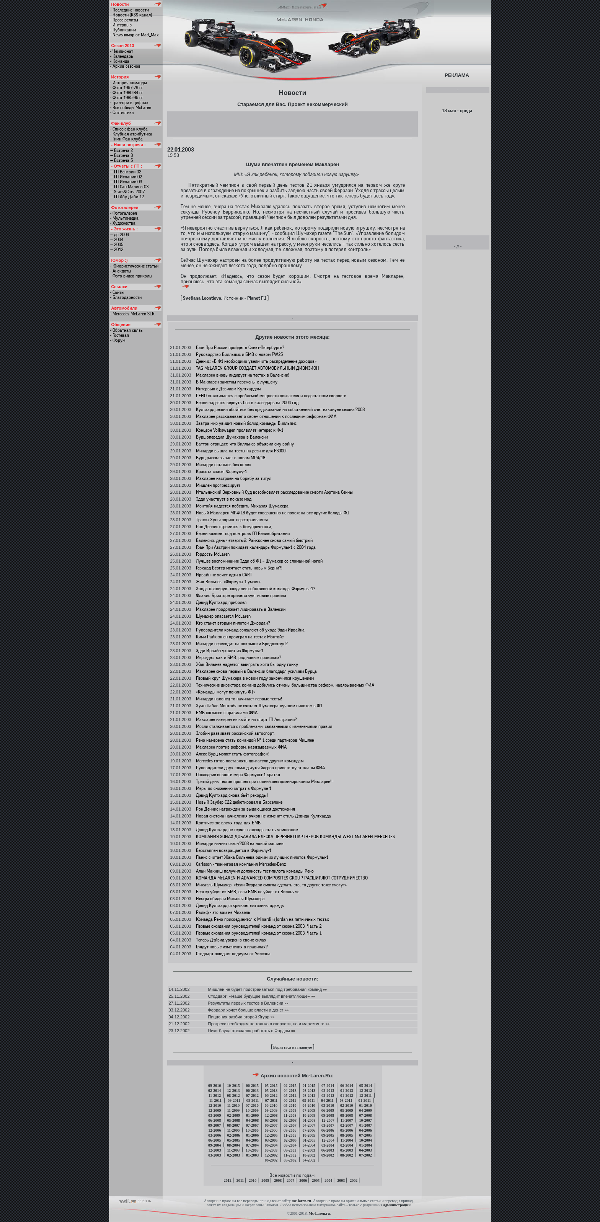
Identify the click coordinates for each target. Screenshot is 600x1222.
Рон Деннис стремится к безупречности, (234, 526)
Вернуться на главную (292, 1047)
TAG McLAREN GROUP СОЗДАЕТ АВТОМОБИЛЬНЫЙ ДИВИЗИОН (257, 368)
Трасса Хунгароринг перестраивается (232, 519)
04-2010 (308, 1105)
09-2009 (271, 1110)
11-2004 (347, 1140)
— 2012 (116, 249)
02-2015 (290, 1085)
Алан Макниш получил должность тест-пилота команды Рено (255, 871)
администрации (396, 1205)
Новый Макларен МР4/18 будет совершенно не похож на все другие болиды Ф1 (272, 513)
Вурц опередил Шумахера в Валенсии (232, 437)
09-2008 (327, 1115)
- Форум (117, 340)
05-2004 (290, 1145)
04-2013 (290, 1090)
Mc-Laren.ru (319, 1213)
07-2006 (308, 1130)
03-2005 (271, 1140)
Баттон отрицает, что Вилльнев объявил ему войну (245, 444)
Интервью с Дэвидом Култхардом (228, 389)
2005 (316, 1180)
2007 (290, 1180)
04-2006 (365, 1130)
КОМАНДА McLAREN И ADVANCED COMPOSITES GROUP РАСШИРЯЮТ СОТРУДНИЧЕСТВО (282, 878)
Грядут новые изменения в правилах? (232, 947)
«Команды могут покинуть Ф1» (225, 692)
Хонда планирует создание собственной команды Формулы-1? (255, 588)
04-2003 (365, 1150)
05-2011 (308, 1100)
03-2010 (327, 1105)
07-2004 (252, 1145)
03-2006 (214, 1135)
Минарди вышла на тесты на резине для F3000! (241, 451)
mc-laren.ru (301, 1201)
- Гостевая (119, 335)
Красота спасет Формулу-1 (221, 471)
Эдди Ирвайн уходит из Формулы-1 (229, 650)
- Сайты (117, 292)
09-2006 (271, 1130)
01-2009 (252, 1115)
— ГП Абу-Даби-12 (127, 196)
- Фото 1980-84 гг (126, 92)
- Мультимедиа (124, 218)
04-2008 (252, 1120)
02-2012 (327, 1095)
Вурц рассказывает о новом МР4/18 (230, 457)
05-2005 (233, 1140)
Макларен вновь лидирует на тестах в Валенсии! (242, 375)
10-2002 (308, 1155)
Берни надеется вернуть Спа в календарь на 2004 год (247, 402)
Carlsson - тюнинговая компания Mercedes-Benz (241, 864)
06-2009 (327, 1110)
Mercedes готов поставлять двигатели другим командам (249, 761)
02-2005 (290, 1140)
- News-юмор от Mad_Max (134, 35)
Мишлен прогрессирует (218, 485)
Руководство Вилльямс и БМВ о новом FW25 (239, 354)
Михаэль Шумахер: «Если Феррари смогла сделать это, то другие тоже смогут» (271, 885)
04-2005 (252, 1140)
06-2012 (271, 1095)
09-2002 (327, 1155)
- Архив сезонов (125, 66)
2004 (328, 1180)
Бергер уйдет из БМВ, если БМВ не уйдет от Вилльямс (247, 891)
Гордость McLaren (213, 554)
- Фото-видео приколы (131, 276)
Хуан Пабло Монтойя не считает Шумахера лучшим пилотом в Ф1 (259, 705)
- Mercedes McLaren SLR (132, 314)
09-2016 (214, 1085)
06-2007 (271, 1125)
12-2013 (233, 1090)
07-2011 (271, 1100)
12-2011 (365, 1095)
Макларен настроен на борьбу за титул (233, 478)
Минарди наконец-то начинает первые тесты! (239, 699)
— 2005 (116, 244)
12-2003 (214, 1150)
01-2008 (309, 1120)
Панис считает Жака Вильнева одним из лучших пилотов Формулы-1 (262, 857)
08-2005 (346, 1135)
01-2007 (365, 1125)
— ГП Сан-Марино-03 (129, 186)
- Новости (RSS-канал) (131, 15)
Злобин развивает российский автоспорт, (235, 733)
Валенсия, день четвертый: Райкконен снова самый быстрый (254, 540)
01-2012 (346, 1095)
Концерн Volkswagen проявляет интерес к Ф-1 (239, 430)
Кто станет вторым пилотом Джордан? (233, 623)
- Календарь (121, 56)
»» (324, 989)
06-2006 (327, 1130)
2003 (341, 1180)
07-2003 (308, 1150)
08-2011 (252, 1100)
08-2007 (233, 1125)
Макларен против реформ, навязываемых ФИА (241, 747)
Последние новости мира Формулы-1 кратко (238, 774)
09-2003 (271, 1150)
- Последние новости (129, 10)
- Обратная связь (126, 330)
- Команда (119, 61)
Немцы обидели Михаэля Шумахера (230, 898)
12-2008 (271, 1115)
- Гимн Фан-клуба (126, 139)
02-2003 (233, 1155)
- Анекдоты (120, 271)
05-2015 (271, 1085)
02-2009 (233, 1115)
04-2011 (327, 1100)
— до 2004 (119, 234)
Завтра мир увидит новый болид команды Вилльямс (246, 423)
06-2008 (214, 1120)
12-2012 (365, 1090)
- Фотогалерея (123, 213)
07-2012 (252, 1095)
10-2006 (252, 1130)
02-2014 (214, 1090)
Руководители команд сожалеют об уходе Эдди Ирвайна (250, 630)
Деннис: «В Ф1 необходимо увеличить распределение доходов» (256, 361)
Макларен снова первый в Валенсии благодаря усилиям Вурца (256, 671)
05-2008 (233, 1120)
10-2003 (252, 1150)
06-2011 (290, 1100)
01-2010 (365, 1105)
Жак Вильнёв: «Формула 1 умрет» (228, 581)
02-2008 (290, 1120)
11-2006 (233, 1130)
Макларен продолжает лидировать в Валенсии (240, 609)
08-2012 (233, 1095)
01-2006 (252, 1135)
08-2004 (233, 1145)
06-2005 (214, 1140)
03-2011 (346, 1100)
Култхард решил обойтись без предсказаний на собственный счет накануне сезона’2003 (280, 409)
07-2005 (365, 1135)
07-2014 (327, 1085)
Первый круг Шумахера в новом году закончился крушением (255, 678)
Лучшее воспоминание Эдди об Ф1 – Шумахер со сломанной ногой (259, 561)
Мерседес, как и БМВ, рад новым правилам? (238, 657)
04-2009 (365, 1110)
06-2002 (271, 1160)
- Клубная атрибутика (131, 134)
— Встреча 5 (121, 160)
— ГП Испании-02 (126, 177)
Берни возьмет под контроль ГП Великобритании (243, 533)
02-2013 (327, 1090)
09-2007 (214, 1125)
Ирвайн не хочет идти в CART (224, 575)
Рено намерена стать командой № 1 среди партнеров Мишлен (255, 740)
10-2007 (365, 1120)
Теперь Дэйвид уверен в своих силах (231, 940)
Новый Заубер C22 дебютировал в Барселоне (239, 802)
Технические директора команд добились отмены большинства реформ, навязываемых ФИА (285, 685)
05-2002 (290, 1160)
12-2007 (327, 1120)
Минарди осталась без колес (223, 464)
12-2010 (214, 1105)
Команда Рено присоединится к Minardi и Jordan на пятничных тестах (262, 919)
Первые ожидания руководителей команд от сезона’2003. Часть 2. (259, 926)
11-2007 (347, 1120)
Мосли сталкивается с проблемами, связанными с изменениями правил (264, 726)
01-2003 (252, 1155)
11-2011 (215, 1100)
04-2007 (309, 1125)
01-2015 (309, 1085)
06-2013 (252, 1090)
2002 (353, 1180)
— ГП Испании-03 (126, 181)
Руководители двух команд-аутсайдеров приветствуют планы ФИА (260, 767)
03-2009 (214, 1115)
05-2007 (290, 1125)
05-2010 (290, 1105)
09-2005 (327, 1135)
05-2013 (271, 1090)
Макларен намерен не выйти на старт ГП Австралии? (246, 719)
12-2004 (327, 1140)
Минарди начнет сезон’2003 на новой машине (239, 843)
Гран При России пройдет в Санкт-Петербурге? (240, 347)
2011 (240, 1180)
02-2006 (233, 1135)
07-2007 (252, 1125)
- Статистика (122, 112)
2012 (228, 1180)
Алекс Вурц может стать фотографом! (232, 754)
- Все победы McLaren (130, 107)
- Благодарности (126, 297)
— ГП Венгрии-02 (125, 172)
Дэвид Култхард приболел (221, 602)
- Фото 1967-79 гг (126, 87)
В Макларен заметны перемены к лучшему (236, 382)
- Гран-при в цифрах (129, 102)
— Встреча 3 (121, 155)
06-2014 (346, 1085)
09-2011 (234, 1100)
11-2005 (290, 1135)
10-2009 (252, 1110)
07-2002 (365, 1155)
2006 (303, 1180)
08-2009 (290, 1110)
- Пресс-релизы (124, 20)
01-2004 (365, 1145)
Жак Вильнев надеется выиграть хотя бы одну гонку (247, 664)
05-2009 (346, 1110)
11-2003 (233, 1150)
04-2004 (309, 1145)
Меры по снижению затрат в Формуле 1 (233, 788)
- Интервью (121, 25)
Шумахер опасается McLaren (223, 616)
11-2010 (233, 1105)
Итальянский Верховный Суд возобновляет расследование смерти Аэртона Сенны (274, 492)
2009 (265, 1180)
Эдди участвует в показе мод (223, 499)
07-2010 (252, 1105)
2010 (252, 1180)
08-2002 (346, 1155)
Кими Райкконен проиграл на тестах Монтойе (240, 637)
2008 (278, 1180)
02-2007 (346, 1125)
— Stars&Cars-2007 (127, 191)
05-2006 (346, 1130)
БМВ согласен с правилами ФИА (227, 712)
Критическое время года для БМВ (228, 823)
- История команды (128, 82)
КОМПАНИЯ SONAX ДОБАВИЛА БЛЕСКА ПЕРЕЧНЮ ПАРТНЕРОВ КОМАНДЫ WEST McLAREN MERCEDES (295, 836)
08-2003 (290, 1150)
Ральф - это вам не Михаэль (223, 912)
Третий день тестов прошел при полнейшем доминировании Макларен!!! (265, 781)
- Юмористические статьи (134, 266)
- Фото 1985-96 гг (126, 97)
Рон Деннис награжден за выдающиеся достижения (245, 809)
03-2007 (327, 1125)
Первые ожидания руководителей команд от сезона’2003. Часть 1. (259, 933)
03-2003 (214, 1155)
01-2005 (309, 1140)
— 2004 (116, 239)
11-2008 (290, 1115)
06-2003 (327, 1150)
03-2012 (309, 1095)
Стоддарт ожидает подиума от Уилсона (233, 953)
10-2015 (233, 1085)
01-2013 (346, 1090)
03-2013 (309, 1090)
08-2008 (346, 1115)
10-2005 (308, 1135)
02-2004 (346, 1145)
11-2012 (215, 1095)
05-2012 (290, 1095)
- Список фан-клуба (129, 129)
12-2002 (271, 1155)
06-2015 (252, 1085)
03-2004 (327, 1145)
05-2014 (365, 1085)
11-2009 (233, 1110)
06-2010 (271, 1105)
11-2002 (290, 1155)
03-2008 (271, 1120)
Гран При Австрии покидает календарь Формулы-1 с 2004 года (256, 547)
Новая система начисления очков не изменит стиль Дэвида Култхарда (263, 816)
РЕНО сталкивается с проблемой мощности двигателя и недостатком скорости (271, 395)
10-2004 (365, 1140)
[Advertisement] (292, 123)
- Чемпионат (121, 51)
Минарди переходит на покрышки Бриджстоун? (242, 643)
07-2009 (308, 1110)
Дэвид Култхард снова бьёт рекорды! (232, 795)
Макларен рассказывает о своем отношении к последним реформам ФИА (266, 416)
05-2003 (346, 1150)
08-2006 (290, 1130)
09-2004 (214, 1145)
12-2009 (214, 1110)
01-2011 (364, 1100)
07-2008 (365, 1115)
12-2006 (214, 1130)
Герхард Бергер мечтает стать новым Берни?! (239, 568)
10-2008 (308, 1115)
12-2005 (271, 1135)
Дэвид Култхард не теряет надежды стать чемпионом (247, 829)
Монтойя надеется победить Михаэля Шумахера (242, 506)
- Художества (122, 223)
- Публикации (123, 30)
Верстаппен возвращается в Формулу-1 (233, 850)
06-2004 (271, 1145)
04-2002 (309, 1160)
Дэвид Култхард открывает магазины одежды (240, 905)
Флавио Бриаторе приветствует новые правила (241, 595)
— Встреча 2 (121, 150)
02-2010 (346, 1105)
